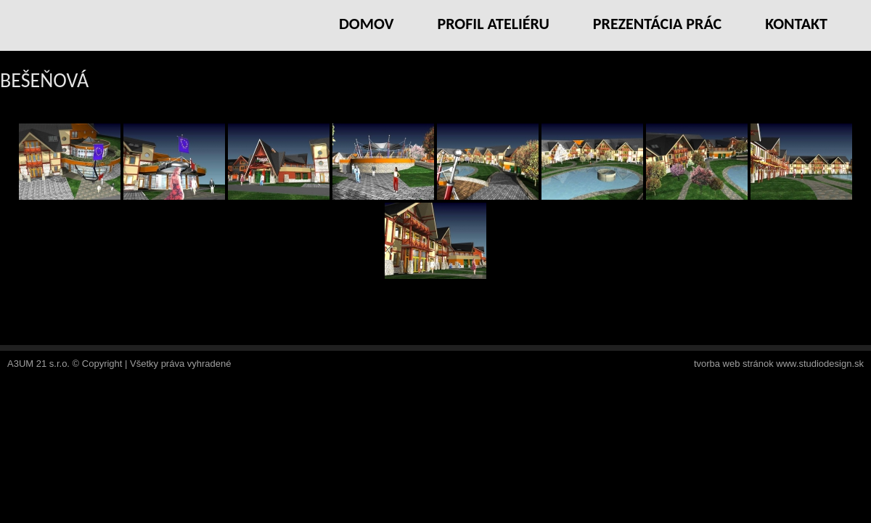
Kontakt (796, 23)
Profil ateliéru (493, 23)
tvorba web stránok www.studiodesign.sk (779, 363)
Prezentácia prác (657, 23)
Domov (366, 23)
